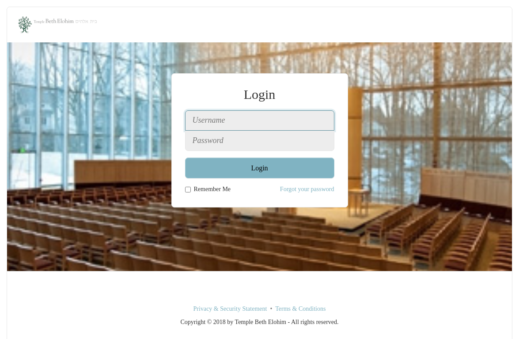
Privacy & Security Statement (230, 308)
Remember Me (208, 189)
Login (259, 168)
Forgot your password (307, 189)
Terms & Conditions (300, 308)
